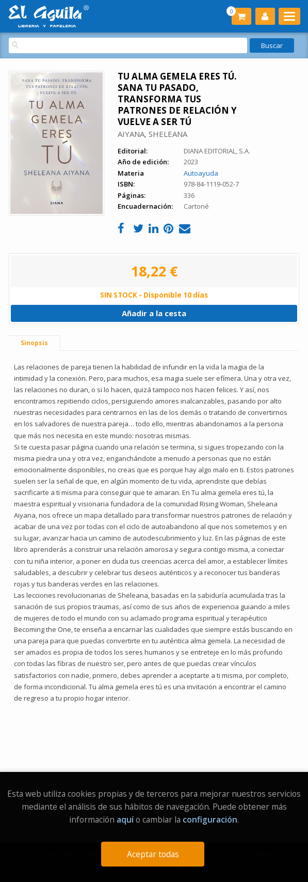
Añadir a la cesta (154, 313)
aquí (125, 819)
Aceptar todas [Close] (153, 854)
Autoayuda (201, 173)
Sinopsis (34, 342)
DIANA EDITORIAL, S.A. (217, 151)
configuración (210, 819)
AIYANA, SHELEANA (152, 134)
